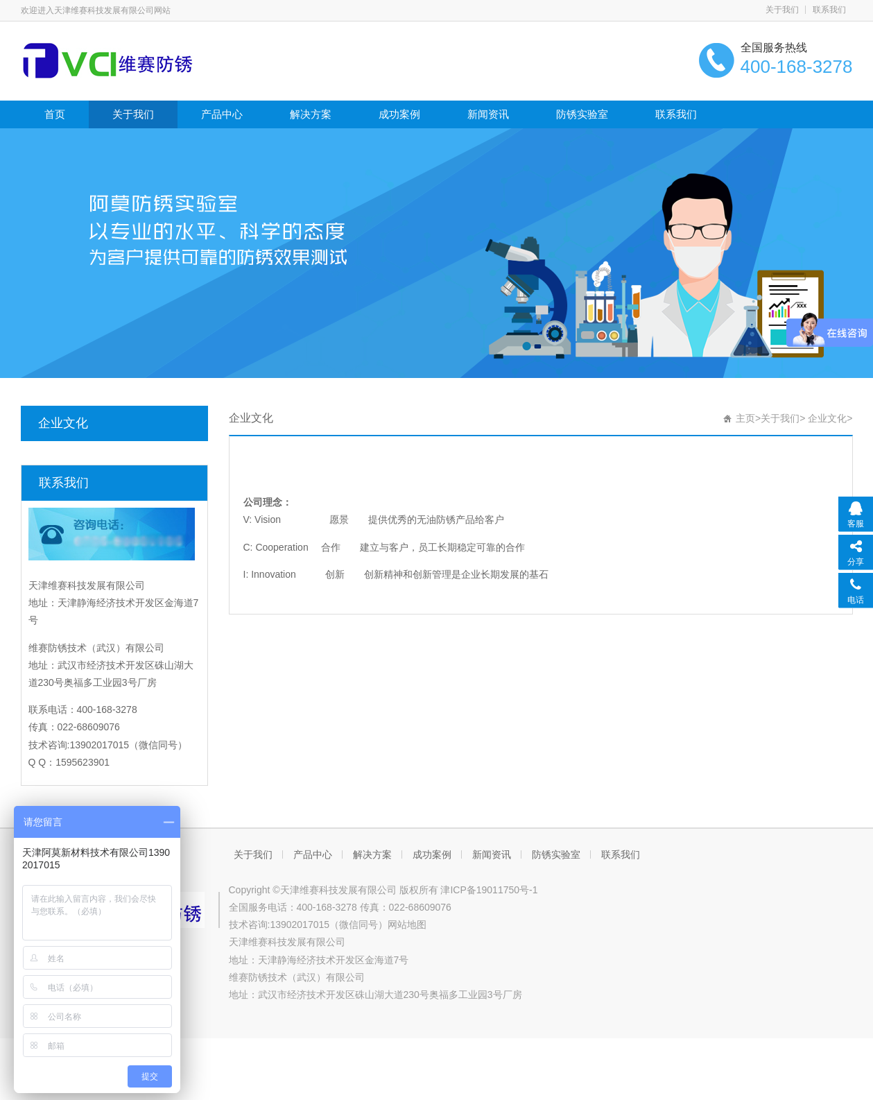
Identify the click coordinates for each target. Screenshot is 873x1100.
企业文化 (63, 423)
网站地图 (407, 924)
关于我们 (782, 10)
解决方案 (310, 114)
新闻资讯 (488, 114)
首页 (54, 114)
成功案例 (399, 114)
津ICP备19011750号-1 (488, 889)
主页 (745, 418)
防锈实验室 (582, 114)
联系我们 (829, 10)
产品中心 (222, 114)
